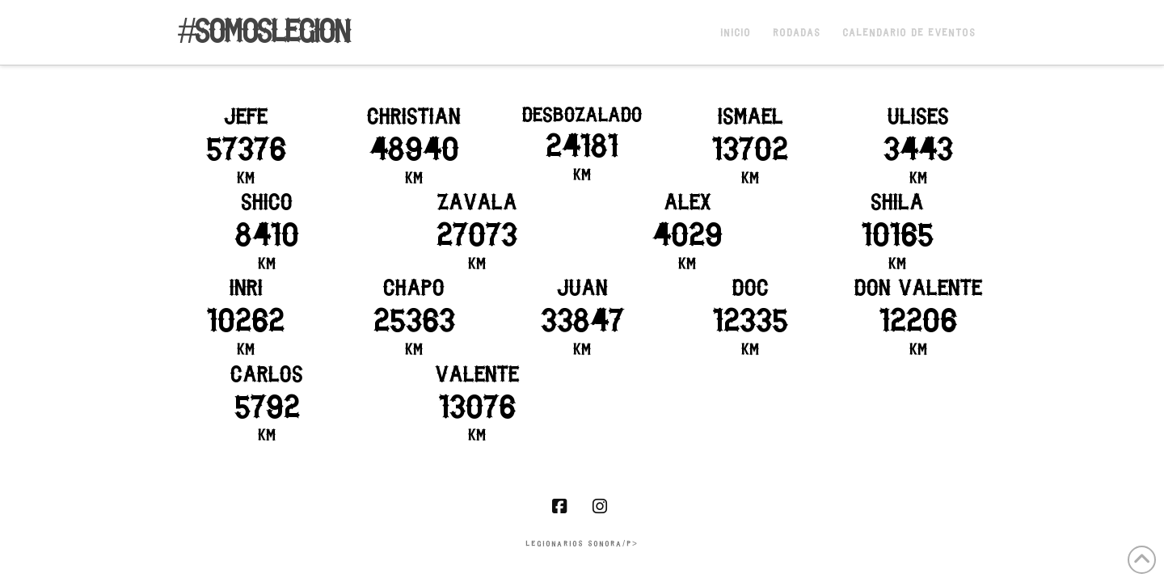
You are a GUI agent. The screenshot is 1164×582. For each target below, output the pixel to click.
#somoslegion (263, 34)
